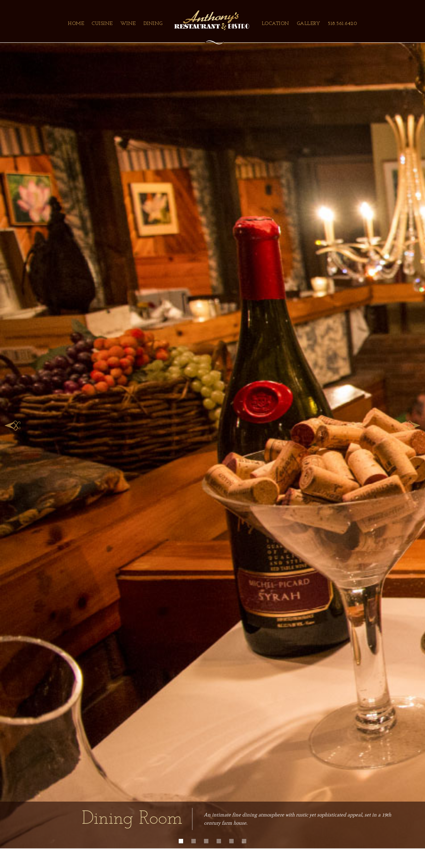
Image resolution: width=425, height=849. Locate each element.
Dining (153, 23)
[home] (212, 20)
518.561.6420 (342, 23)
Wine (128, 23)
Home (76, 23)
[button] (12, 424)
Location (275, 23)
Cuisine (102, 23)
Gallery (308, 23)
